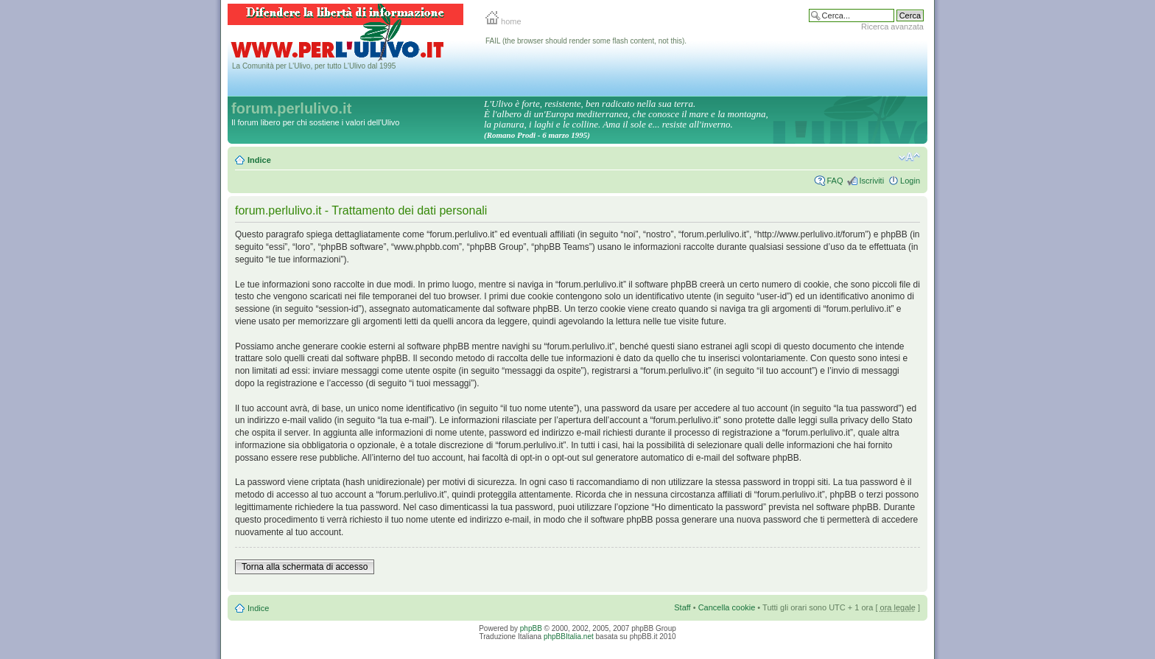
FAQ (834, 180)
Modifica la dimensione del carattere (909, 157)
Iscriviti (871, 180)
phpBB (531, 628)
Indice (259, 160)
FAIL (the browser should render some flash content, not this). (586, 41)
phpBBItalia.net (569, 636)
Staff (682, 607)
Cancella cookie (727, 607)
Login (910, 180)
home (503, 21)
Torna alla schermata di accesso (305, 567)
